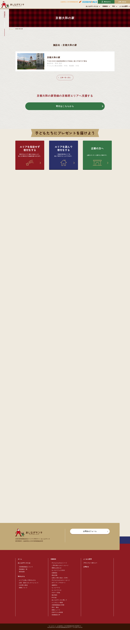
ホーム (11, 28)
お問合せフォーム (90, 531)
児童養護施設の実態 (58, 605)
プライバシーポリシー (90, 563)
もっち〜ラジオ (57, 590)
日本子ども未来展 (57, 612)
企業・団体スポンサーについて (29, 582)
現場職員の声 (56, 614)
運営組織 (22, 571)
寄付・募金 (55, 607)
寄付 (113, 6)
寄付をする (106, 2)
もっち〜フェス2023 (58, 570)
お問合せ (86, 566)
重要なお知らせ (57, 568)
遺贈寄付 (54, 585)
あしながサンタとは (92, 6)
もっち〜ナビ (56, 587)
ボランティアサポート (59, 582)
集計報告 (54, 595)
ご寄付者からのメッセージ (60, 565)
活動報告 (105, 6)
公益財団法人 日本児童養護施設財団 (69, 2)
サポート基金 (56, 592)
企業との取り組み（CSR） (60, 577)
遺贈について (23, 587)
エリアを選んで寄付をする (27, 580)
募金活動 (54, 575)
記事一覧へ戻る (65, 77)
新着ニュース (56, 610)
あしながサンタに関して (59, 600)
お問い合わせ (122, 2)
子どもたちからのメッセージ (61, 580)
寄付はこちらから (65, 106)
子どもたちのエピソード (59, 563)
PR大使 (54, 597)
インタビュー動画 (57, 602)
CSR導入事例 (23, 585)
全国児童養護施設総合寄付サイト (65, 627)
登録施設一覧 (23, 569)
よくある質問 (123, 6)
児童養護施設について (26, 566)
